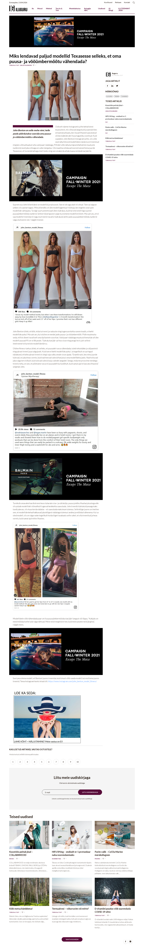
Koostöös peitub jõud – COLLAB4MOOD (119, 108)
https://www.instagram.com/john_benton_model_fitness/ (72, 681)
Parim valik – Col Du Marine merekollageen (119, 130)
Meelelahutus (75, 8)
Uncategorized (26, 65)
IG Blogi (111, 9)
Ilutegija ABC (87, 9)
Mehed (49, 8)
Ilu (33, 8)
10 (78, 762)
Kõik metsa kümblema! (119, 140)
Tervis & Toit (58, 9)
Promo (97, 858)
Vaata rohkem (72, 939)
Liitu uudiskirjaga (90, 792)
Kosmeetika (56, 858)
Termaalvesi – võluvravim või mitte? (119, 148)
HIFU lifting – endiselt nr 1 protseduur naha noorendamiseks (119, 119)
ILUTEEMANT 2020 (124, 9)
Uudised (101, 8)
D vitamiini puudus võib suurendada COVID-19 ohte (119, 158)
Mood (39, 8)
